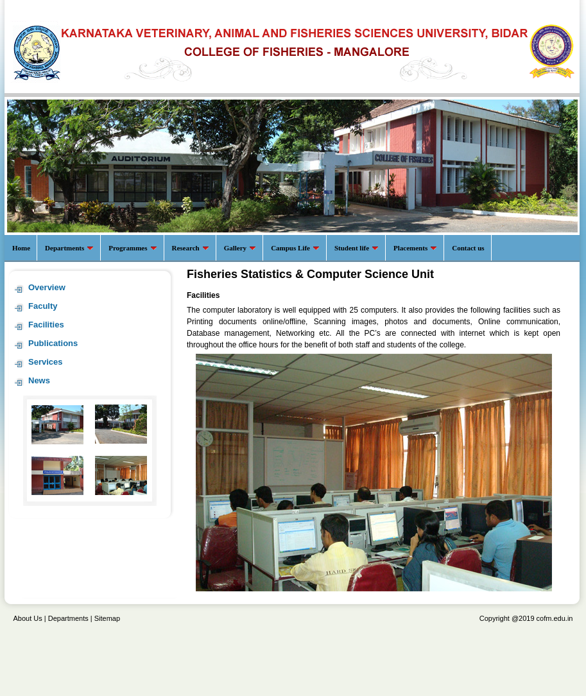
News (39, 380)
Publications (53, 343)
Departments (68, 618)
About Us (27, 618)
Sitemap (107, 618)
